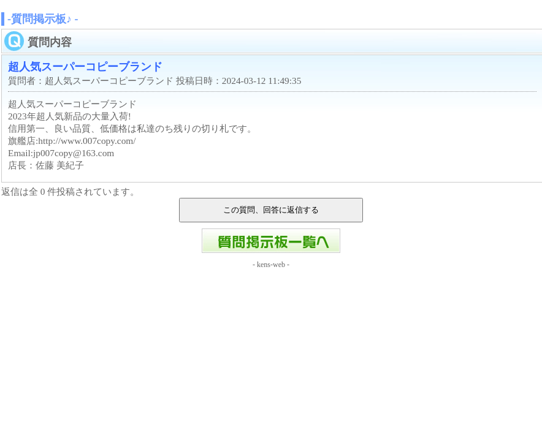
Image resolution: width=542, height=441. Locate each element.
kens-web (271, 264)
